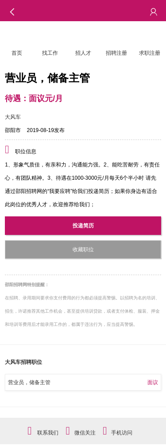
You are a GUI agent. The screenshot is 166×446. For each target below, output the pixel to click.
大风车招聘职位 (23, 362)
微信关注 (85, 433)
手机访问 (121, 433)
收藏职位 (83, 249)
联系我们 (47, 433)
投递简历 (83, 226)
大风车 (13, 117)
